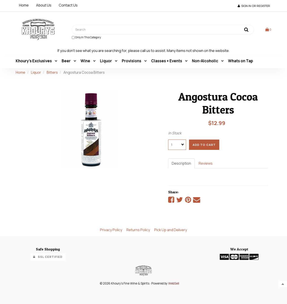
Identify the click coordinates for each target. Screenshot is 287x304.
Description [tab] (181, 163)
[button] (268, 29)
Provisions (132, 60)
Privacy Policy (111, 229)
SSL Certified (47, 257)
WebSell (173, 283)
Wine (85, 60)
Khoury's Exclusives (34, 60)
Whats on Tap (240, 60)
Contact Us (68, 5)
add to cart (204, 145)
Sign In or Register (254, 6)
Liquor (106, 60)
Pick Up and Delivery (170, 229)
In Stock (174, 133)
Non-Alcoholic (205, 60)
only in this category (86, 37)
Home (24, 5)
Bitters (52, 72)
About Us (43, 5)
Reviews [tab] (206, 163)
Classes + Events (167, 60)
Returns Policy (138, 229)
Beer (66, 60)
